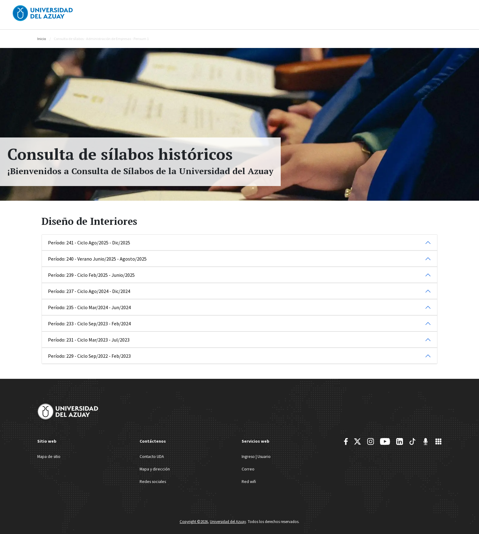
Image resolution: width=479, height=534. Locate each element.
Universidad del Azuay (228, 521)
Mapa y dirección (155, 468)
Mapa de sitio (49, 456)
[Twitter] (357, 441)
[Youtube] (385, 441)
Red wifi (249, 481)
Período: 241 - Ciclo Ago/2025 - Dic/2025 (89, 243)
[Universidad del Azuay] (42, 12)
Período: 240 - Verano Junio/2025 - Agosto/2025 (97, 259)
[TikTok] (412, 441)
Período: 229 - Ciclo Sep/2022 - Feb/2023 (89, 356)
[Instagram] (370, 441)
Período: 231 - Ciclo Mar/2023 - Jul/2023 (89, 340)
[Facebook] (346, 441)
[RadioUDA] (425, 441)
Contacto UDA (152, 456)
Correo (248, 468)
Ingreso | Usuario (257, 456)
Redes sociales (154, 481)
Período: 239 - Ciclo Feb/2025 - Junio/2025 (91, 275)
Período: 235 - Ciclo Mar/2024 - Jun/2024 (89, 307)
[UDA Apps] (438, 441)
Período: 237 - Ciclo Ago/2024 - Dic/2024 (89, 291)
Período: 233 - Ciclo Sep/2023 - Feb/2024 (89, 323)
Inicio (41, 38)
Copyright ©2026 (194, 521)
